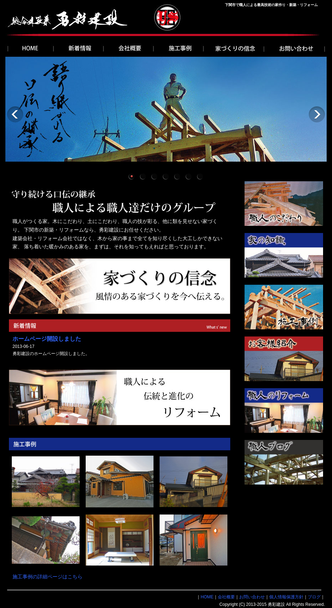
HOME (207, 596)
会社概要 (226, 596)
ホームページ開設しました (46, 339)
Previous (15, 114)
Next (317, 114)
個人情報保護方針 (286, 596)
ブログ (314, 596)
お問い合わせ (252, 596)
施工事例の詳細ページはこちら (47, 576)
